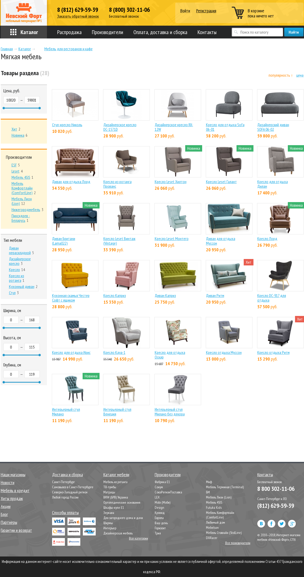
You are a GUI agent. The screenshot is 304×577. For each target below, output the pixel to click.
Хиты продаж (12, 498)
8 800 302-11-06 (276, 489)
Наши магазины (13, 474)
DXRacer (211, 537)
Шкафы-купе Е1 (113, 507)
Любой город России (65, 497)
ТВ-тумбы (109, 487)
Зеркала (108, 512)
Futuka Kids (214, 507)
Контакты (207, 32)
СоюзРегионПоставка (168, 492)
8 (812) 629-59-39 (77, 10)
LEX (157, 497)
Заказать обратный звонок (78, 16)
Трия (158, 533)
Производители (107, 32)
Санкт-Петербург (63, 482)
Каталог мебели (116, 474)
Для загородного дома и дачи (123, 517)
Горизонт (160, 528)
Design (159, 507)
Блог (4, 514)
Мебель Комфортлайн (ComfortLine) (220, 515)
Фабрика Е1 (162, 482)
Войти (185, 11)
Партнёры (9, 522)
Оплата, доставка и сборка (160, 32)
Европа (159, 517)
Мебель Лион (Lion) (218, 497)
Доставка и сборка (67, 474)
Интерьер (109, 528)
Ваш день (161, 523)
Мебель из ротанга (115, 482)
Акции (6, 506)
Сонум (159, 487)
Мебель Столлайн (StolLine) (224, 532)
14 (17, 269)
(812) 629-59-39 (275, 506)
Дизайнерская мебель (118, 533)
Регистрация (206, 11)
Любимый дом (215, 522)
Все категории (138, 538)
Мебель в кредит (15, 490)
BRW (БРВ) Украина (115, 497)
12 (22, 201)
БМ (208, 492)
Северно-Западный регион (69, 492)
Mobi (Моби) (162, 502)
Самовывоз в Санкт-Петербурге (72, 487)
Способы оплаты (65, 512)
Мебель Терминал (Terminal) (225, 487)
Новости (7, 482)
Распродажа (69, 32)
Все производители (237, 543)
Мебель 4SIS (214, 502)
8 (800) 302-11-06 (129, 10)
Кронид (160, 512)
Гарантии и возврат (16, 530)
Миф (209, 482)
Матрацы (109, 492)
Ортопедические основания (121, 502)
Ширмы (108, 523)
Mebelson (212, 527)
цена (299, 75)
